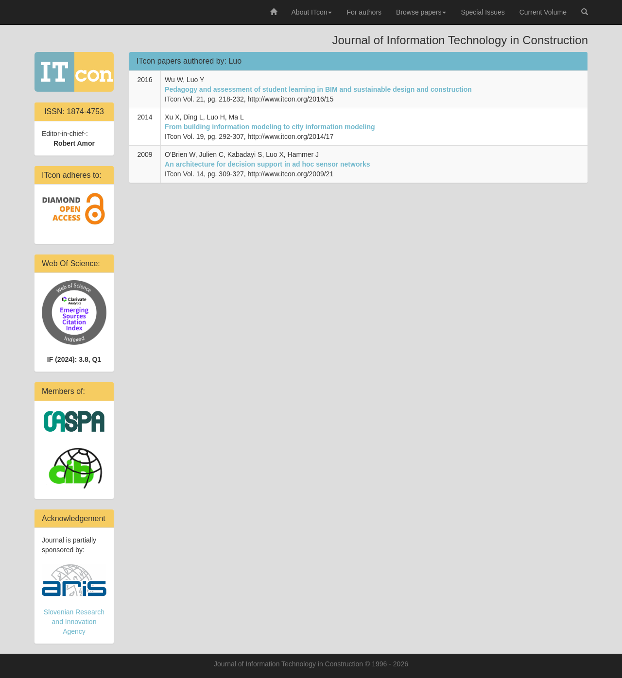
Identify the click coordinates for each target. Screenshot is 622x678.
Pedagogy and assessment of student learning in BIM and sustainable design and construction (318, 89)
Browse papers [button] (421, 12)
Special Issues (482, 12)
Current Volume (543, 12)
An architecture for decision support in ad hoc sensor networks (267, 164)
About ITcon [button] (312, 12)
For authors (363, 12)
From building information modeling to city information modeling (270, 127)
